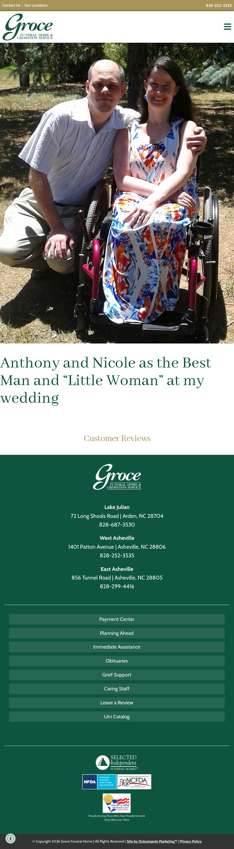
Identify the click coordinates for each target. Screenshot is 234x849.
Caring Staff (117, 688)
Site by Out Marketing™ (152, 841)
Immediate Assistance (117, 647)
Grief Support (116, 674)
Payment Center (116, 619)
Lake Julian (117, 507)
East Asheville (117, 569)
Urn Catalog (117, 716)
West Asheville (117, 538)
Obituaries (117, 660)
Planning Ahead (117, 633)
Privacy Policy (191, 841)
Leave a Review (116, 702)
